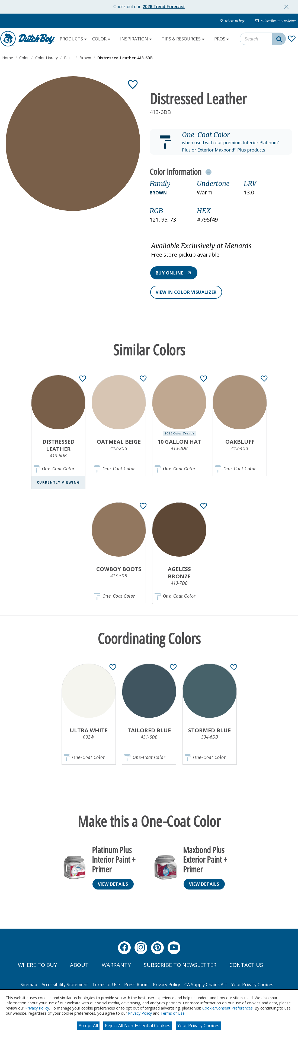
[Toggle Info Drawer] (208, 172)
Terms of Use (173, 1013)
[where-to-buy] (227, 20)
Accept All (88, 1026)
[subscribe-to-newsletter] (273, 20)
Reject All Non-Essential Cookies (137, 1026)
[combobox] (263, 39)
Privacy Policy (37, 1008)
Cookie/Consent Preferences (227, 1008)
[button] (221, 142)
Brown (158, 193)
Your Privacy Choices (198, 1026)
